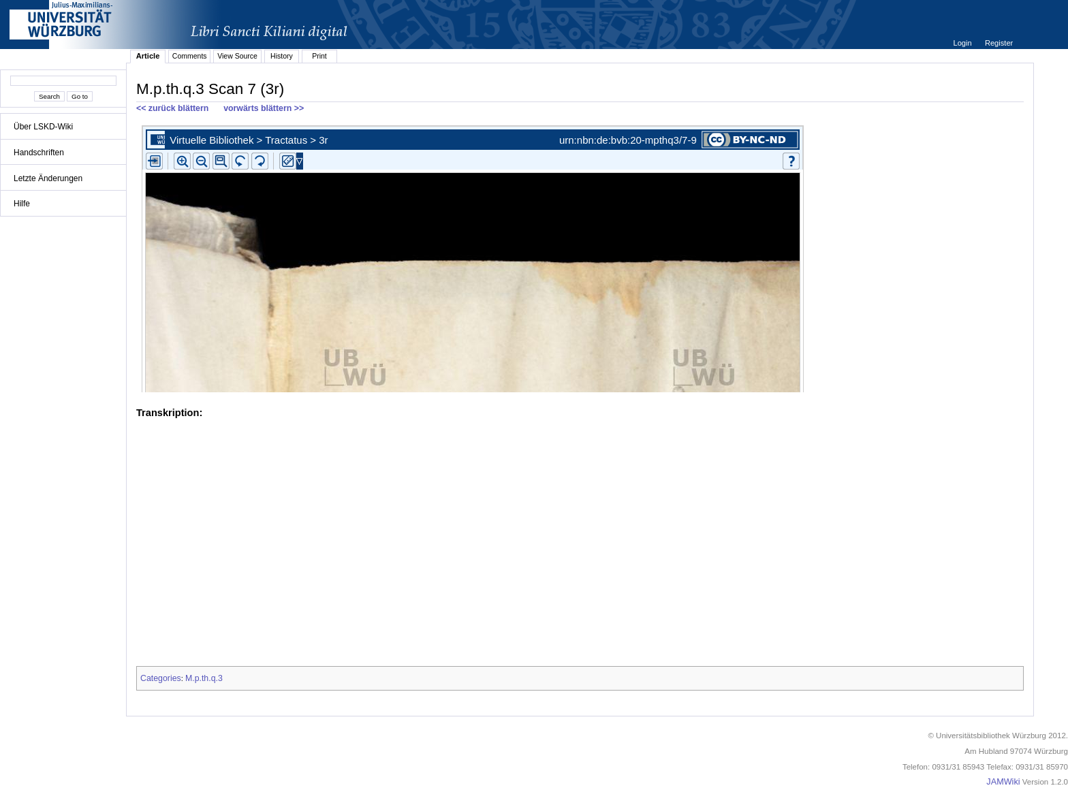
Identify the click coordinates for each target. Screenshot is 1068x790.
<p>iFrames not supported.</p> (580, 256)
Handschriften (39, 152)
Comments (189, 56)
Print (319, 56)
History (281, 56)
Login (963, 43)
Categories (160, 678)
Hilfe (22, 203)
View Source (237, 56)
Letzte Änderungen (48, 178)
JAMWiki (1003, 782)
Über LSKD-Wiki (43, 126)
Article (148, 56)
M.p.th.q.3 (204, 678)
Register (999, 43)
